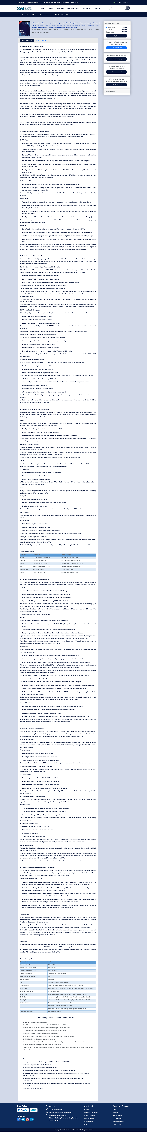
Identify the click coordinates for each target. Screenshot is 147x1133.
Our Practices (73, 8)
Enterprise (110, 32)
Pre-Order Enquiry (117, 59)
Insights (86, 8)
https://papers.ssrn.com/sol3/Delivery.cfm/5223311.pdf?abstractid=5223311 (46, 1062)
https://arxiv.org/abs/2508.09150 (33, 1089)
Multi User (110, 30)
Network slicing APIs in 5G (30, 279)
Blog (85, 1124)
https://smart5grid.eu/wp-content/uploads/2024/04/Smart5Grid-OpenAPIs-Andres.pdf (49, 1070)
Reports (60, 8)
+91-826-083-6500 (57, 1109)
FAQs (114, 1109)
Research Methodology (91, 1112)
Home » (19, 15)
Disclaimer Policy (118, 1121)
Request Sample (117, 48)
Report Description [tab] (26, 40)
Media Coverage (89, 1115)
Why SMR (87, 1109)
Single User (111, 27)
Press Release (88, 1121)
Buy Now (116, 36)
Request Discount (117, 72)
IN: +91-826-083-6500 (121, 2)
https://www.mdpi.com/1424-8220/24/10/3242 (37, 1065)
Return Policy (117, 1124)
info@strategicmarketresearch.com (60, 1112)
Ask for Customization (117, 85)
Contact (96, 8)
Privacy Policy (117, 1118)
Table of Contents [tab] (41, 40)
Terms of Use (117, 1115)
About (51, 8)
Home (43, 8)
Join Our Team (89, 1118)
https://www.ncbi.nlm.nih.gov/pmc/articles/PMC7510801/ (40, 1067)
